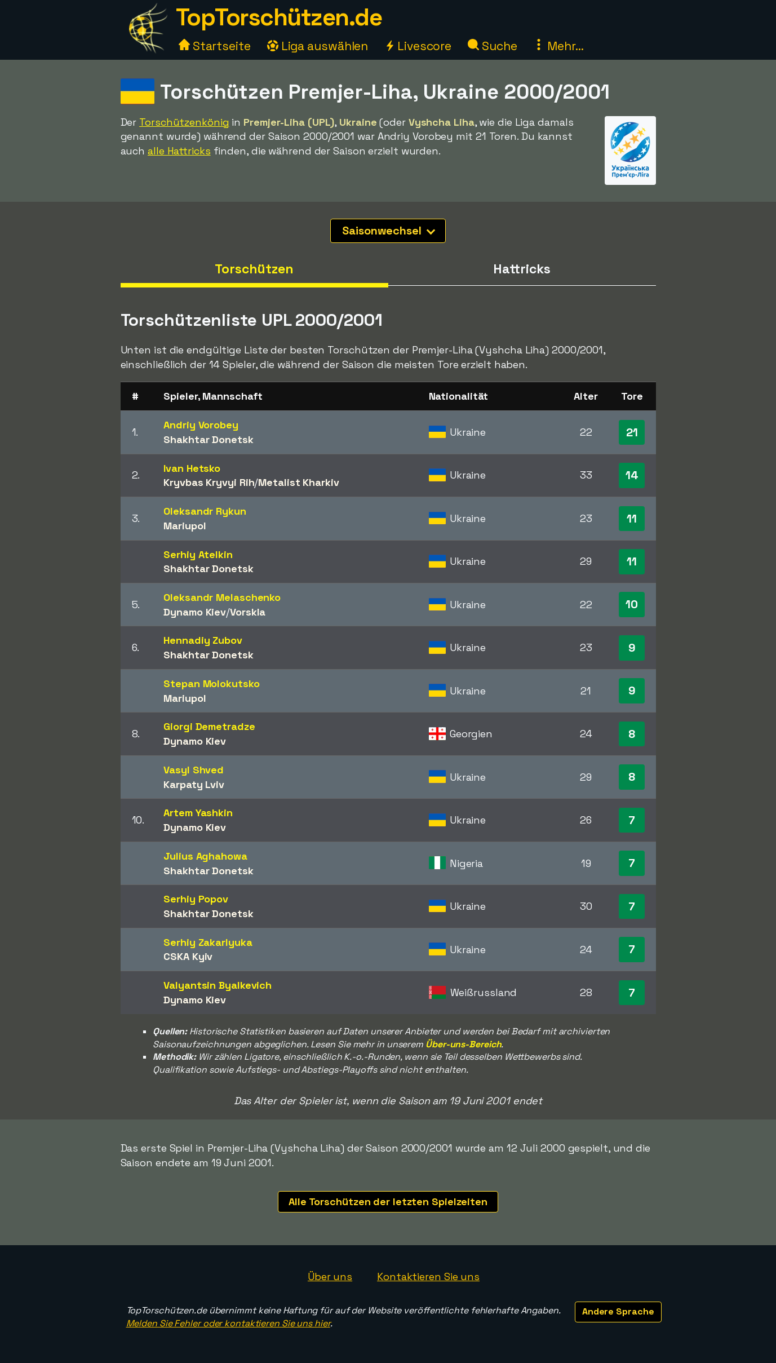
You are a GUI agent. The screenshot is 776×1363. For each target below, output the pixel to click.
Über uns (330, 1276)
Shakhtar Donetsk (208, 439)
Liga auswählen (318, 46)
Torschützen (254, 268)
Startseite (215, 46)
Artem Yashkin (198, 812)
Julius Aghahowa (205, 855)
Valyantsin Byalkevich (217, 985)
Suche (492, 46)
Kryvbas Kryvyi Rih (208, 482)
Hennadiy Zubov (202, 640)
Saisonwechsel (388, 230)
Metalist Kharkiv (298, 482)
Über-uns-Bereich (463, 1044)
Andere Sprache (618, 1311)
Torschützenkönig (184, 122)
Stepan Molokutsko (211, 683)
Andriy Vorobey (200, 424)
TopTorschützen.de (279, 17)
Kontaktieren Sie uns (428, 1276)
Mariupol (184, 525)
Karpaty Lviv (193, 784)
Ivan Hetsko (191, 468)
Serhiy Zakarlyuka (207, 942)
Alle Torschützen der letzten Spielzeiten (388, 1201)
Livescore (417, 46)
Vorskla (247, 611)
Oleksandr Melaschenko (222, 597)
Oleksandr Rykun (204, 511)
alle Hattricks (179, 150)
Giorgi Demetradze (209, 726)
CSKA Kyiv (187, 956)
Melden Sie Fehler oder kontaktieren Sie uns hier (228, 1323)
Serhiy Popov (195, 898)
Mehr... (558, 46)
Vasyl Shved (193, 769)
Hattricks (521, 268)
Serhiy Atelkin (198, 554)
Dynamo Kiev (194, 611)
